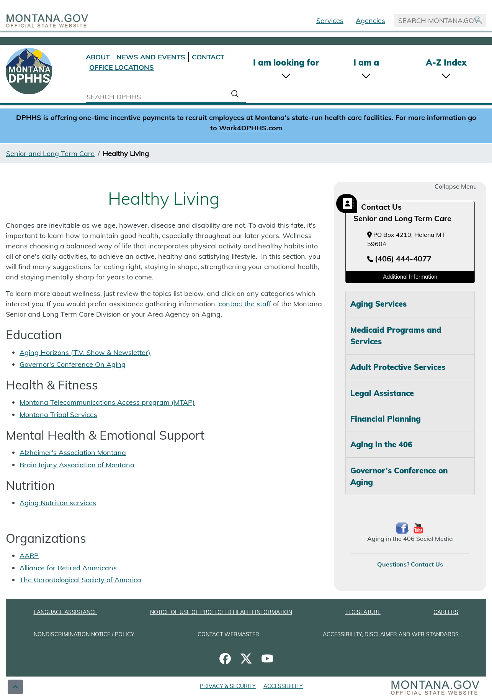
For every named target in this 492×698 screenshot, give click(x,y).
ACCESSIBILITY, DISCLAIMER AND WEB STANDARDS (391, 634)
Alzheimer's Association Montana (73, 452)
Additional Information (410, 276)
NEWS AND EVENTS (150, 57)
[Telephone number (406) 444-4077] (399, 259)
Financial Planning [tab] (385, 419)
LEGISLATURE (363, 612)
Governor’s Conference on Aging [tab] (399, 476)
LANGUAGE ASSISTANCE (65, 612)
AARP (29, 555)
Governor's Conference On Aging (73, 364)
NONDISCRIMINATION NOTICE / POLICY (84, 634)
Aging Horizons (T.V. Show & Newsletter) (85, 352)
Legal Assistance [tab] (382, 393)
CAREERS (445, 612)
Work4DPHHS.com (250, 127)
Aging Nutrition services (58, 502)
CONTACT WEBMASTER (228, 634)
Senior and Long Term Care (50, 153)
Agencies (370, 20)
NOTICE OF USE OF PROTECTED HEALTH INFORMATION (221, 612)
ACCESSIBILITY (283, 686)
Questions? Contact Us (410, 564)
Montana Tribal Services (58, 414)
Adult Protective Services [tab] (397, 367)
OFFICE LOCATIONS (121, 67)
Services (329, 20)
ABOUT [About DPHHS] (98, 57)
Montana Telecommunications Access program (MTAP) (107, 402)
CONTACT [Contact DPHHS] (208, 57)
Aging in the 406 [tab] (381, 444)
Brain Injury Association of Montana (77, 464)
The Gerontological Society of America (80, 579)
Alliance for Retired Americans (68, 567)
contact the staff (245, 303)
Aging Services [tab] (378, 304)
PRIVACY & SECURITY (228, 686)
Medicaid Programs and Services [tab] (395, 335)
